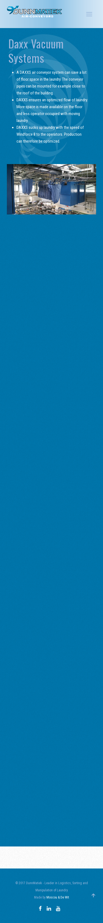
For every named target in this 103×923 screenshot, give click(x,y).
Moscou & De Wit (57, 897)
